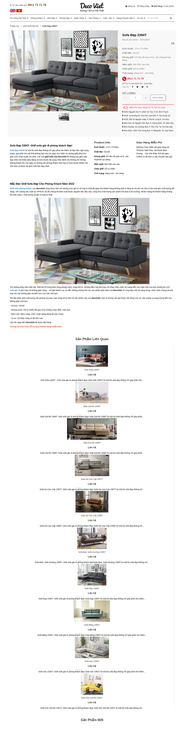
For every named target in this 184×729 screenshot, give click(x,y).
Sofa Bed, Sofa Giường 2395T (92, 552)
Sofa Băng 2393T (92, 625)
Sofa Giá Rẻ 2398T (91, 443)
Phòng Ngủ (65, 18)
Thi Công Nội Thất (18, 18)
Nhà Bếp (51, 18)
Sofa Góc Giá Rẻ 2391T (92, 698)
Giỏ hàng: (162, 6)
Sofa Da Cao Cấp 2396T (92, 515)
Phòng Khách (37, 18)
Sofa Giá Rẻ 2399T (91, 406)
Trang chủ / (16, 26)
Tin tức (140, 18)
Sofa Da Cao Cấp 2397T (92, 479)
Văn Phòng (93, 18)
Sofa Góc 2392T (92, 661)
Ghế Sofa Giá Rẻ (30, 26)
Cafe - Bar (107, 18)
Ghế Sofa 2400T (92, 370)
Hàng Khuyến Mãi (125, 18)
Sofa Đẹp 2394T (17, 150)
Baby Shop (79, 18)
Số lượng (129, 93)
